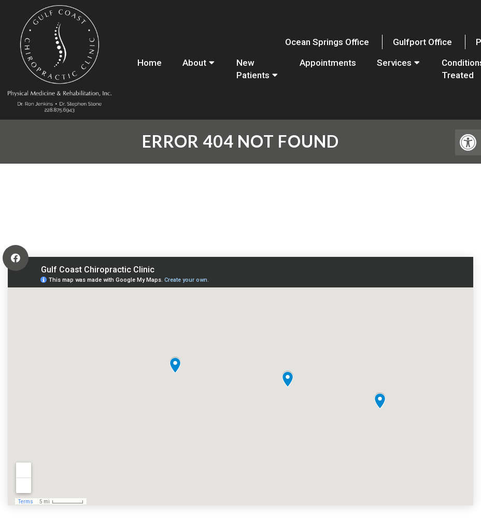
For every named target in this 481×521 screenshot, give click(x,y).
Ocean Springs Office (327, 42)
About (194, 62)
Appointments (328, 62)
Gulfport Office (422, 42)
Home (149, 62)
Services (394, 62)
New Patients (253, 68)
